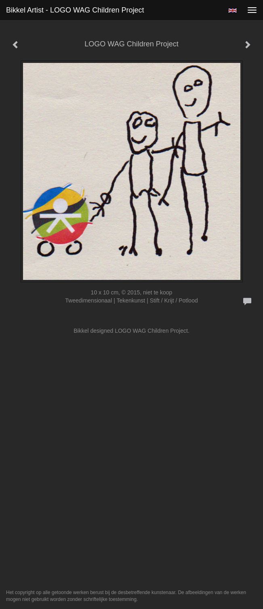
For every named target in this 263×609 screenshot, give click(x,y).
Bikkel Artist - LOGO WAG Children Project (75, 10)
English (232, 10)
